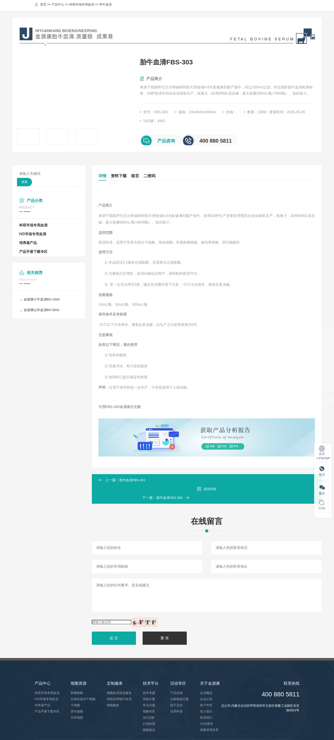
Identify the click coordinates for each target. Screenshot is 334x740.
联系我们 (206, 700)
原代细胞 (77, 693)
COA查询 (206, 706)
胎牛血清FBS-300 (294, 480)
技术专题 (149, 675)
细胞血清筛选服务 (119, 675)
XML (145, 731)
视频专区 (149, 693)
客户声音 (206, 687)
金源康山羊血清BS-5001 (41, 310)
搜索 (24, 182)
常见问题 (149, 687)
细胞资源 (154, 9)
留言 (153, 176)
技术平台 (209, 9)
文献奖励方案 (179, 681)
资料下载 (128, 176)
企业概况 (206, 675)
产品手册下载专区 (33, 252)
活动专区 (236, 9)
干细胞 (75, 687)
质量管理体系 (209, 712)
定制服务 (182, 9)
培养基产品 (28, 243)
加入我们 (206, 693)
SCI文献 (148, 700)
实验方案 (149, 681)
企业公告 (206, 681)
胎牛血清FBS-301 (133, 480)
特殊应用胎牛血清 (119, 681)
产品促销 (176, 675)
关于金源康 (265, 9)
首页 (103, 9)
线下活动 (176, 687)
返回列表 (206, 480)
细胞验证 (149, 712)
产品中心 (127, 9)
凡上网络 (293, 731)
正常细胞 (77, 700)
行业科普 (149, 706)
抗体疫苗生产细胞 (83, 681)
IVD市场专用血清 (32, 234)
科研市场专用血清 (33, 225)
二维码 (176, 176)
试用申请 (176, 693)
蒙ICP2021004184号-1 (125, 731)
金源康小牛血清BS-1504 (41, 299)
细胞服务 (113, 687)
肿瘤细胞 (77, 675)
